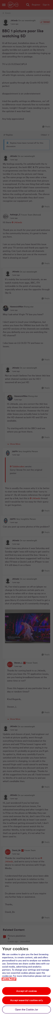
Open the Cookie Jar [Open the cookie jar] (26, 1009)
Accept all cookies (26, 991)
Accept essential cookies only (26, 1000)
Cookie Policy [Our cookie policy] (9, 979)
